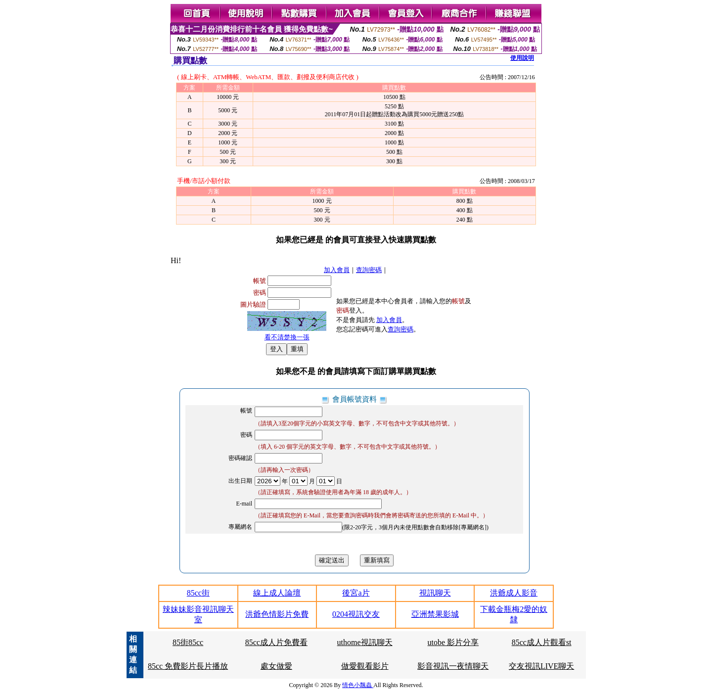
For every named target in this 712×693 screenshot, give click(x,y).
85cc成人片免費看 (276, 642)
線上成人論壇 (277, 593)
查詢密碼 (369, 270)
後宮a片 (355, 593)
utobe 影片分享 (453, 642)
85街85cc (188, 642)
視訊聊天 (435, 593)
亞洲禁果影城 (435, 614)
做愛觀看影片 (365, 666)
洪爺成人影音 (513, 593)
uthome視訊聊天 (365, 642)
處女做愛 (276, 666)
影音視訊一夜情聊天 (453, 666)
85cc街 (198, 593)
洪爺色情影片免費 (277, 614)
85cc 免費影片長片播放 (188, 666)
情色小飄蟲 (357, 685)
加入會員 (337, 270)
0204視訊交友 (356, 614)
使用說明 (522, 57)
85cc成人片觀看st (542, 642)
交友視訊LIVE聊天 (541, 666)
